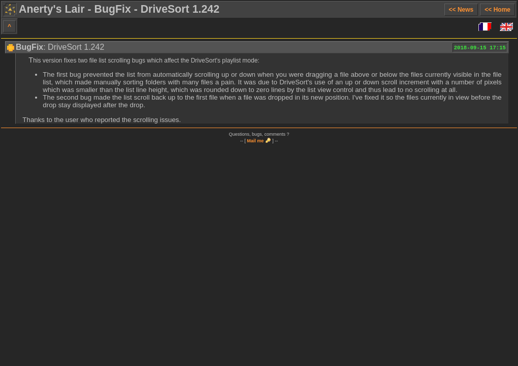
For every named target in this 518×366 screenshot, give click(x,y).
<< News (461, 9)
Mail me (255, 140)
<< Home (497, 9)
